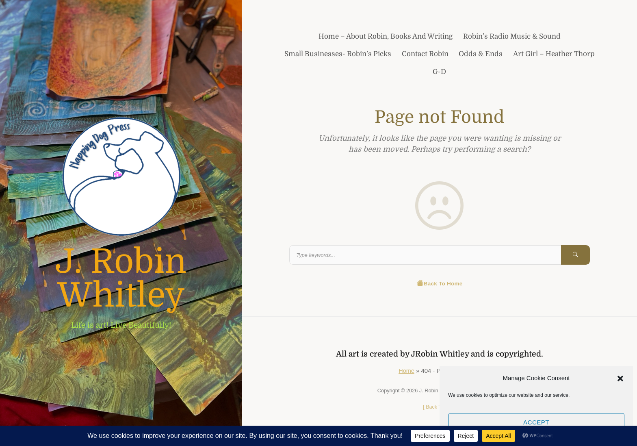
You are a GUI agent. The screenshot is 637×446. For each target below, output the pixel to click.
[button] (620, 378)
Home (407, 371)
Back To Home (439, 284)
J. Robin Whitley (121, 278)
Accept (536, 422)
